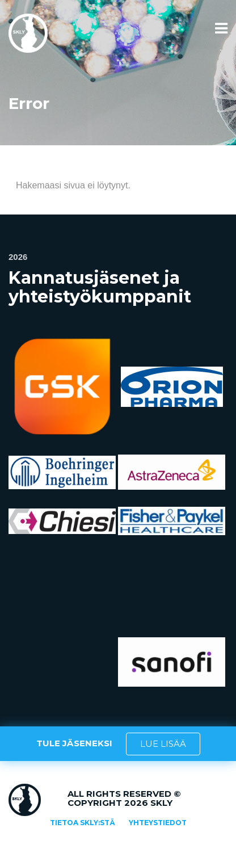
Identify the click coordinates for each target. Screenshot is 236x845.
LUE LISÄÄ (163, 743)
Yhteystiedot (158, 822)
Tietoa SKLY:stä (82, 822)
